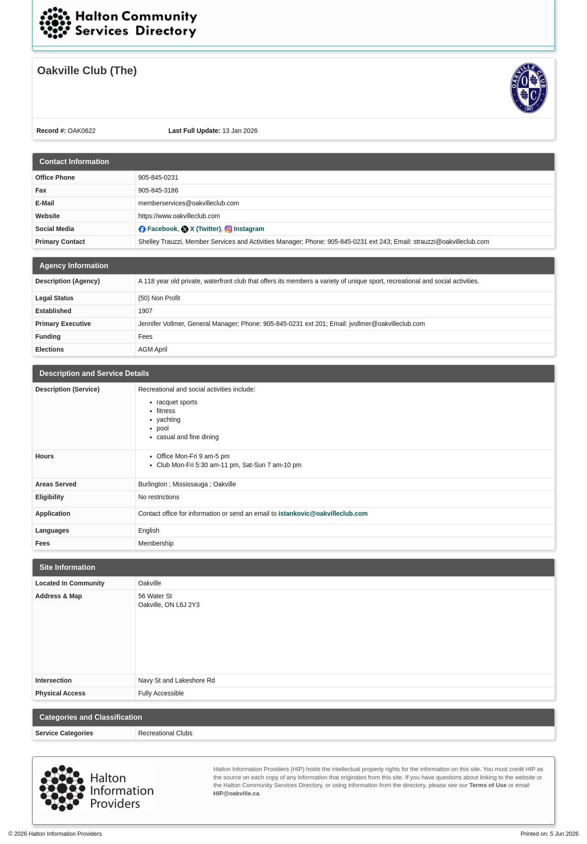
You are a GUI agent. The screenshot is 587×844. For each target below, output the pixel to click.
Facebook (162, 228)
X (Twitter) (205, 228)
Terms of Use (487, 785)
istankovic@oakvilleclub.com (323, 513)
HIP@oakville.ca (236, 793)
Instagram (249, 228)
